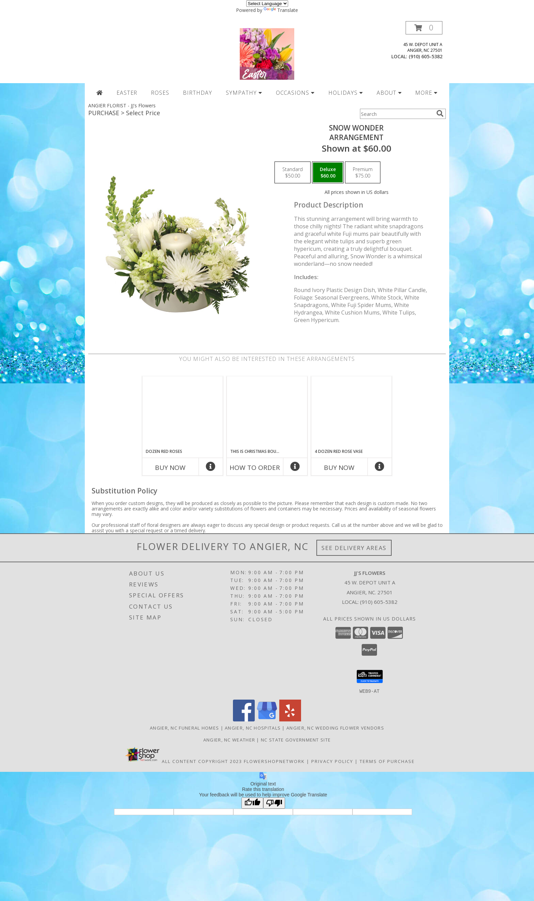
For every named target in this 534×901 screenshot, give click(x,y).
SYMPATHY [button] (244, 92)
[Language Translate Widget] (267, 3)
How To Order (255, 467)
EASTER (127, 92)
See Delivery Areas (354, 548)
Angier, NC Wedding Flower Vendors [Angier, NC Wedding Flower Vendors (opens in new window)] (335, 727)
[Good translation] (252, 802)
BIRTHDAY (197, 92)
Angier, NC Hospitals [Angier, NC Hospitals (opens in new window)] (253, 727)
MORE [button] (426, 92)
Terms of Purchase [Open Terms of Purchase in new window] (387, 761)
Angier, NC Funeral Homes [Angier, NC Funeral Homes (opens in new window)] (184, 727)
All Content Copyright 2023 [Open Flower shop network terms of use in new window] (202, 761)
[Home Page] (100, 93)
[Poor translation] (274, 802)
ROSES (160, 92)
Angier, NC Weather (229, 739)
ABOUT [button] (389, 92)
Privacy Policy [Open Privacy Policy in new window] (332, 761)
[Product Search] (396, 114)
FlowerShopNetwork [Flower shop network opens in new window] (274, 761)
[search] (440, 113)
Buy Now (170, 467)
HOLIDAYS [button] (345, 92)
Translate (281, 10)
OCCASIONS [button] (295, 92)
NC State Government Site (296, 739)
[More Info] (211, 468)
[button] (424, 27)
